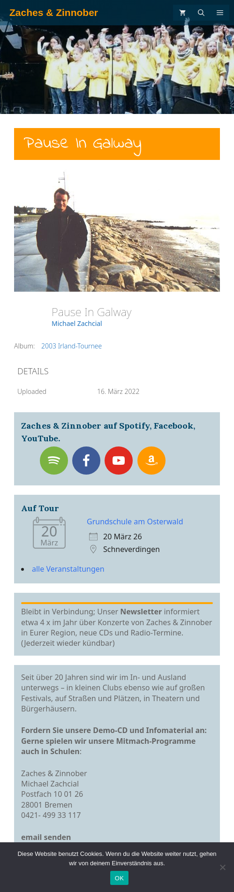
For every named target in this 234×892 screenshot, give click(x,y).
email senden (46, 837)
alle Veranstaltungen (68, 569)
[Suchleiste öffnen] (201, 13)
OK (119, 878)
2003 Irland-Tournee (71, 345)
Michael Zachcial (77, 323)
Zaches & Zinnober (53, 12)
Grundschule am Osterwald (135, 521)
